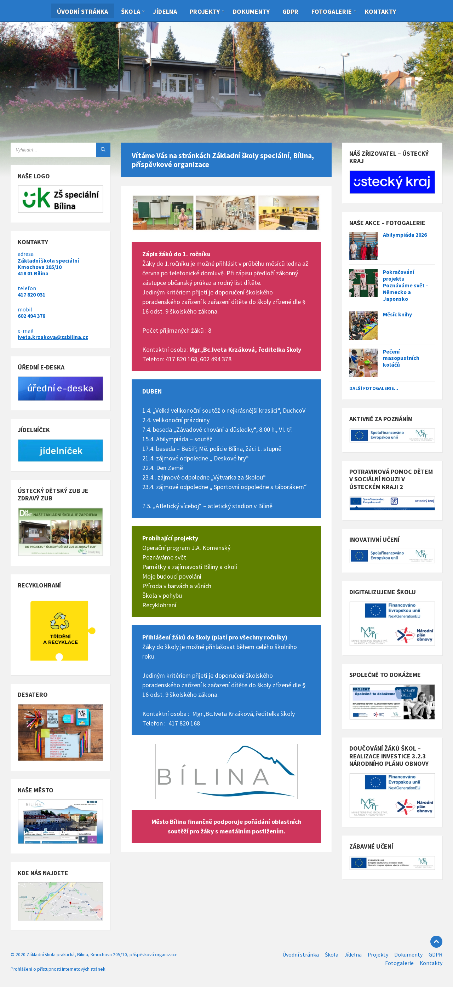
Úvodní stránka (82, 11)
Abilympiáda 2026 (405, 234)
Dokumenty (251, 11)
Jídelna (165, 11)
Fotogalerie (331, 11)
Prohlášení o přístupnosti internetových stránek (58, 969)
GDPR (290, 11)
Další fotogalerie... (373, 388)
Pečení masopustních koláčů (401, 358)
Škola (131, 11)
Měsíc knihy (397, 314)
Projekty (205, 11)
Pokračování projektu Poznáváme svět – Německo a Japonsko (406, 285)
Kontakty (380, 11)
